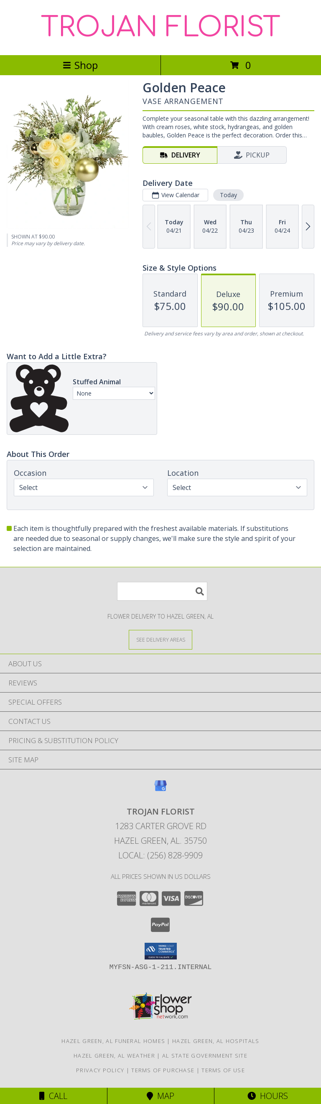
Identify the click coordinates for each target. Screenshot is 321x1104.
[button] (161, 951)
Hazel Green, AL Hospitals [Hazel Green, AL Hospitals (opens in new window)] (216, 1041)
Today (228, 195)
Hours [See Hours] (267, 1095)
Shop (80, 65)
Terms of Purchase (162, 1070)
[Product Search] (162, 591)
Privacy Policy (100, 1070)
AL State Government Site (204, 1055)
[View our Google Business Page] (160, 789)
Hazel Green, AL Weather (114, 1055)
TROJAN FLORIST (160, 28)
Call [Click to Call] (53, 1095)
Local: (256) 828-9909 (160, 855)
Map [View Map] (160, 1095)
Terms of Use (223, 1070)
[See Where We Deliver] (160, 639)
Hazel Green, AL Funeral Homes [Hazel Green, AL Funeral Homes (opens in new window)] (113, 1041)
